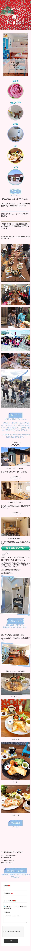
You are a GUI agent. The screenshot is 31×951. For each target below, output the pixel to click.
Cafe (15, 145)
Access (15, 167)
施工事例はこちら (15, 548)
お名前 (6, 885)
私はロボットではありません (11, 931)
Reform (15, 124)
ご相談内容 (7, 912)
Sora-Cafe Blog (15, 103)
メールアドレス (8, 900)
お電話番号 (7, 893)
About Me (15, 81)
